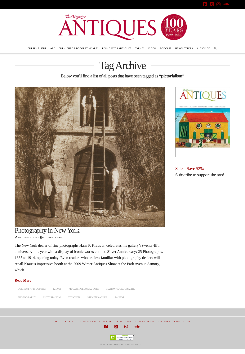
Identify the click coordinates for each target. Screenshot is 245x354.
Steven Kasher (97, 297)
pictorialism (52, 297)
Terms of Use (181, 321)
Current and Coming (32, 288)
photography (27, 297)
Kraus (57, 288)
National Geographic (121, 288)
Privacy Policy (125, 321)
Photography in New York (47, 230)
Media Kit (90, 321)
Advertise (106, 321)
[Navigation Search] (215, 47)
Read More (23, 280)
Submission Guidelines (154, 321)
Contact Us (73, 321)
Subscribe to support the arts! (199, 174)
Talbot (119, 297)
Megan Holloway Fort (84, 288)
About (59, 321)
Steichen (74, 297)
